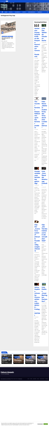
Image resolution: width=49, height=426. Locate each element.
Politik (31, 378)
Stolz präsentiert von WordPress (6, 378)
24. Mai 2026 (5, 362)
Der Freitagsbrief (4, 36)
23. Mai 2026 (17, 362)
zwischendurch (42, 378)
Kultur (38, 378)
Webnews (46, 378)
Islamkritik (34, 378)
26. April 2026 (29, 362)
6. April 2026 (41, 362)
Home (28, 378)
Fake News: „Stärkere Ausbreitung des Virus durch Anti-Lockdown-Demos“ (44, 115)
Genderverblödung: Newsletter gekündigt (37, 177)
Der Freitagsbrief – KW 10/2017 (7, 38)
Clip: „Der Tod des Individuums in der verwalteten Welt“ (44, 233)
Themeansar (20, 378)
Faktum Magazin (7, 372)
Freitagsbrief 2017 (10, 36)
